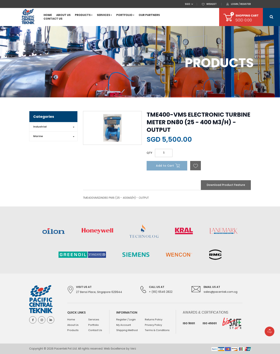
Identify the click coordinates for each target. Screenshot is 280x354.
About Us (73, 325)
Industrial (40, 126)
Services (93, 319)
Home (71, 319)
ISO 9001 (189, 323)
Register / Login (126, 319)
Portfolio (93, 325)
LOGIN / (235, 4)
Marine (38, 136)
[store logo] (28, 16)
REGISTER (245, 4)
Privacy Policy (153, 325)
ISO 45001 (210, 323)
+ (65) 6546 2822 (160, 292)
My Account (123, 325)
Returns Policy (153, 319)
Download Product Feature (226, 185)
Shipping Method (127, 330)
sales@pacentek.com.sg (220, 292)
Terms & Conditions (157, 330)
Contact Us (95, 330)
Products (73, 330)
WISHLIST (211, 4)
